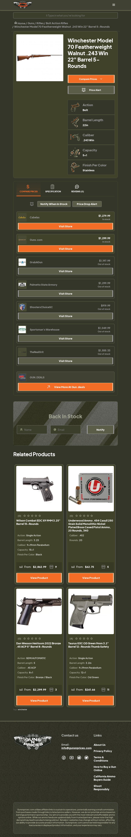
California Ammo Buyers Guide (104, 778)
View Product (39, 577)
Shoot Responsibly (101, 787)
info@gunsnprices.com (76, 748)
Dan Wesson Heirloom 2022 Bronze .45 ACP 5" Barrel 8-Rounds (38, 645)
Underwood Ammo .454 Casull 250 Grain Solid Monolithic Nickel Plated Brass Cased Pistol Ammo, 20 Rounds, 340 (90, 525)
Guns (31, 23)
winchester (22, 709)
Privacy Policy (103, 751)
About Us (99, 744)
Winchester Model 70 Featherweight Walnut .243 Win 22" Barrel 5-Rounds (62, 26)
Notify (100, 429)
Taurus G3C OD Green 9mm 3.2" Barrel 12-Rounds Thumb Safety (88, 645)
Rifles (40, 23)
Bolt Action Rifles (57, 23)
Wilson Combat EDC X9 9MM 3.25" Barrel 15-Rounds (38, 522)
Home (19, 23)
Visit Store (65, 226)
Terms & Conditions (101, 758)
